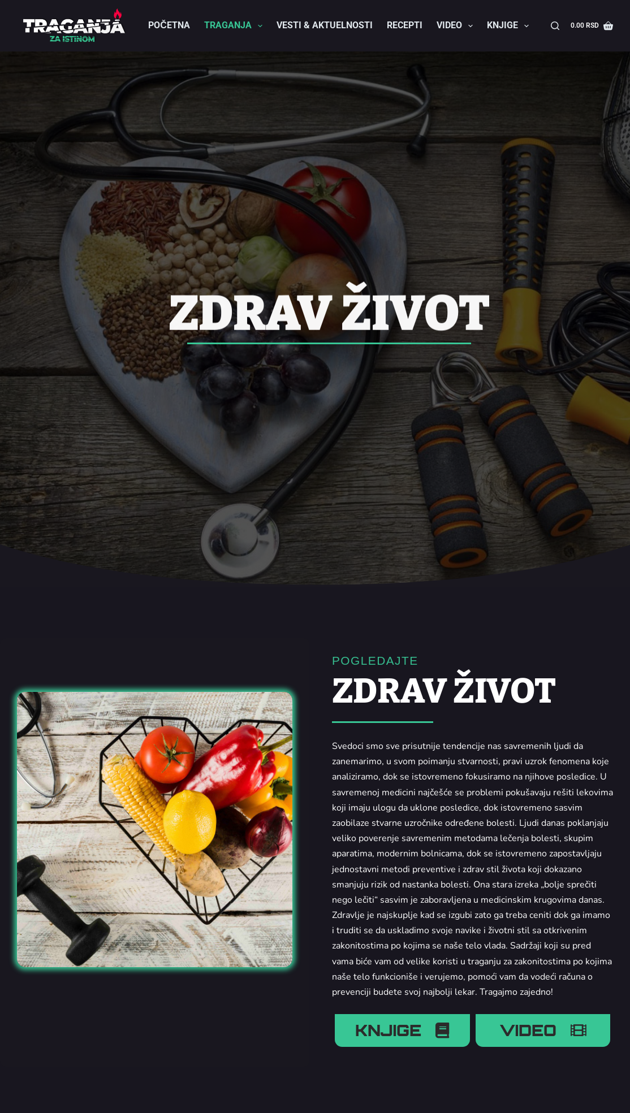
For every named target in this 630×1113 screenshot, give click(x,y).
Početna (169, 25)
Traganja (235, 26)
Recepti (404, 25)
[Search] (555, 25)
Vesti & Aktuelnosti (325, 25)
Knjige (510, 26)
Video (457, 26)
